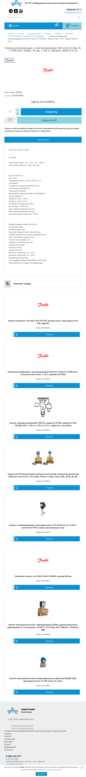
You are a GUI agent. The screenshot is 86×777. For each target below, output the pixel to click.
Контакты (8, 749)
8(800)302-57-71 (74, 9)
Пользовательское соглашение (22, 726)
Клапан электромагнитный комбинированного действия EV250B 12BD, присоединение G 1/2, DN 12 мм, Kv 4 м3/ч (43, 679)
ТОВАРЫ (48, 34)
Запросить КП (49, 120)
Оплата (7, 744)
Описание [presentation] (43, 139)
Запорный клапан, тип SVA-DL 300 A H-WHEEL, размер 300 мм (43, 576)
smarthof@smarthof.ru (73, 12)
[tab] (43, 140)
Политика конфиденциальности (23, 728)
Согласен (41, 774)
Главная (11, 34)
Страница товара (34, 34)
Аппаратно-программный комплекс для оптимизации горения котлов (35, 731)
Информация (10, 747)
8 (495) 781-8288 (12, 759)
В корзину (51, 111)
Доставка (8, 741)
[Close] (82, 767)
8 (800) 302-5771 (13, 756)
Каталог (21, 34)
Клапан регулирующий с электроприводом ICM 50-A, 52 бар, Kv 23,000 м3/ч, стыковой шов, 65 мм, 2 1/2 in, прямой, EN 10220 (43, 373)
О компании (9, 739)
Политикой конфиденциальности (49, 770)
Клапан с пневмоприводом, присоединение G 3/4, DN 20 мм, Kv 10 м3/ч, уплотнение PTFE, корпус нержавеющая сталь (43, 526)
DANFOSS (58, 34)
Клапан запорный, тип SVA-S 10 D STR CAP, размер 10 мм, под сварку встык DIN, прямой (43, 322)
